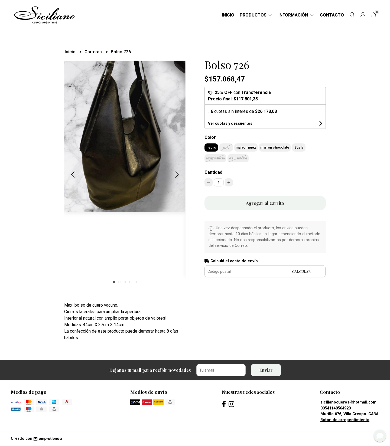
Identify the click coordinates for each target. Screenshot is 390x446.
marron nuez (246, 147)
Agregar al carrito (265, 203)
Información (296, 15)
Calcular (301, 271)
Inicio (228, 15)
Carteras (93, 51)
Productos (256, 15)
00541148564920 (335, 408)
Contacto (332, 15)
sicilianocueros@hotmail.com (348, 402)
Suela (298, 147)
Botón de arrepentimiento (344, 420)
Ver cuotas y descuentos (230, 123)
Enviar (266, 370)
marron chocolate (274, 147)
